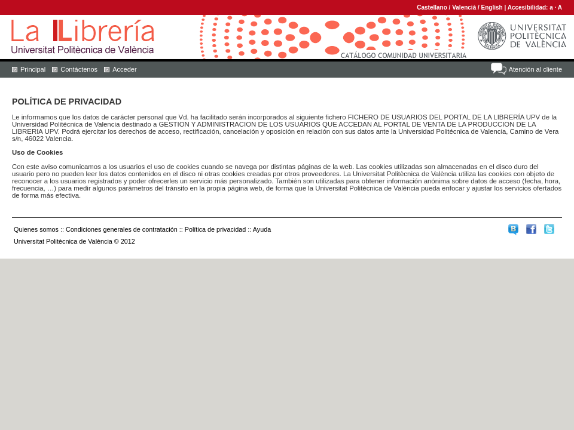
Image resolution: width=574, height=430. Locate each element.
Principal (32, 69)
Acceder (124, 69)
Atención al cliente (535, 69)
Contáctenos (78, 69)
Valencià (464, 7)
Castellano (432, 7)
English (492, 7)
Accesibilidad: (529, 7)
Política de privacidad (215, 229)
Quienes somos (36, 229)
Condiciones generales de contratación (122, 229)
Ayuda (262, 229)
